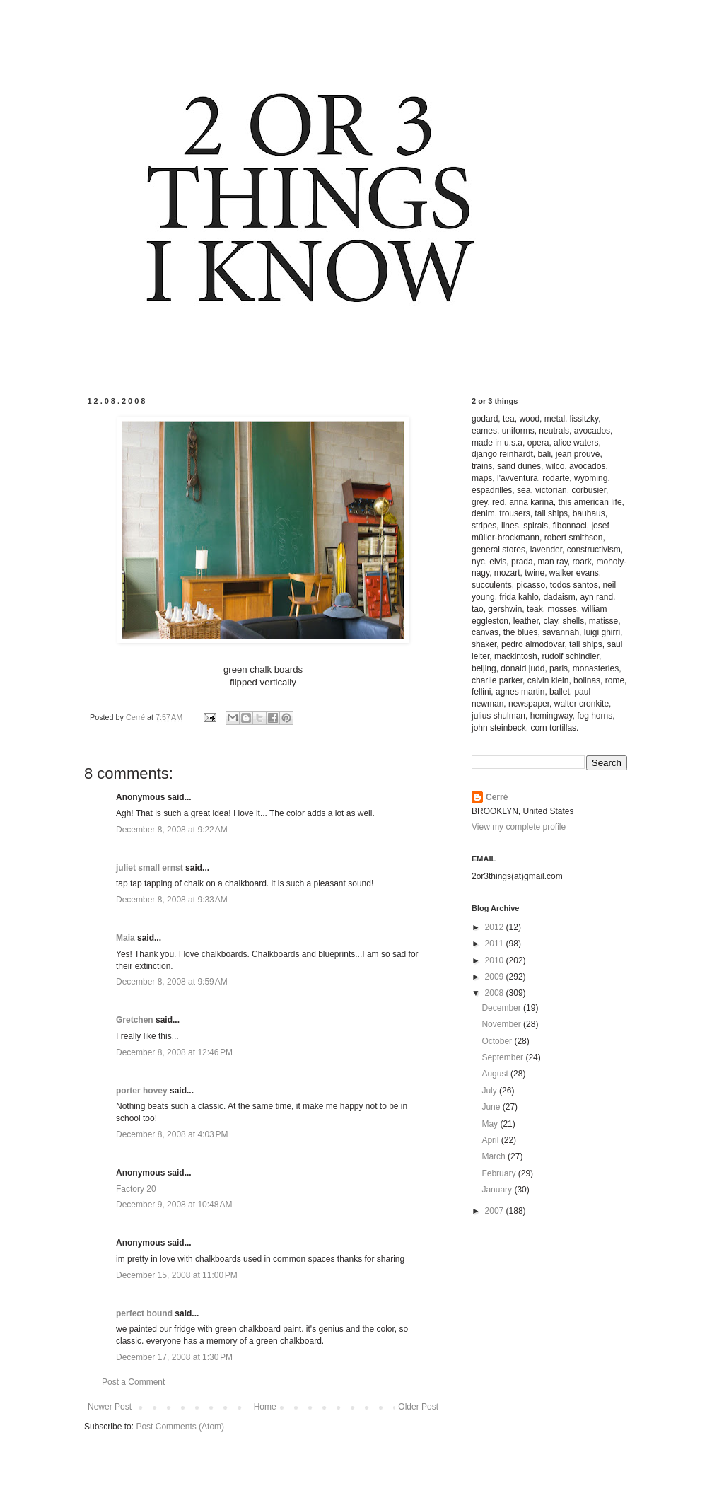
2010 (495, 960)
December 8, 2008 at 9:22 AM (172, 830)
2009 (495, 977)
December (502, 1008)
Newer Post (110, 1407)
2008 (495, 993)
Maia (125, 938)
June (491, 1107)
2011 (495, 943)
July (490, 1091)
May (490, 1124)
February (499, 1173)
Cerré (497, 797)
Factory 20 (136, 1189)
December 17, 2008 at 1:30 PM (174, 1357)
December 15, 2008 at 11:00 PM (177, 1275)
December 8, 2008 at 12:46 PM (174, 1052)
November (502, 1024)
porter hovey (142, 1091)
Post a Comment (133, 1382)
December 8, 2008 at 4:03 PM (172, 1134)
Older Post (418, 1407)
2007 (495, 1211)
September (503, 1057)
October (497, 1041)
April (491, 1140)
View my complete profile (519, 827)
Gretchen (134, 1020)
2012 (495, 927)
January (497, 1190)
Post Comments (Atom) (180, 1427)
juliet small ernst (149, 868)
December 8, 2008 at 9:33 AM (172, 900)
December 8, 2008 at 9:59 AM (172, 982)
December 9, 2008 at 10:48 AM (174, 1204)
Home (265, 1407)
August (495, 1074)
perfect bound (144, 1313)
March (494, 1156)
